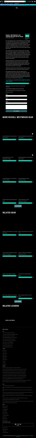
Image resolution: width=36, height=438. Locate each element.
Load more (18, 206)
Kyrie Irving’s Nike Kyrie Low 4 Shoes (10, 295)
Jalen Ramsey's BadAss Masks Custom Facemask (10, 337)
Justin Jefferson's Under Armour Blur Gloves (9, 339)
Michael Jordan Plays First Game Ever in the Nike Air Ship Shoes (12, 367)
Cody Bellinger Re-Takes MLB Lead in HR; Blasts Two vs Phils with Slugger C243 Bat (14, 375)
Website (7, 101)
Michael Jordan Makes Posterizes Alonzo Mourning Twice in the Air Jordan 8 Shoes (14, 381)
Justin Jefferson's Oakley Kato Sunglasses (9, 332)
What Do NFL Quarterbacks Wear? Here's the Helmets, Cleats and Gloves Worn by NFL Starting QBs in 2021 (18, 392)
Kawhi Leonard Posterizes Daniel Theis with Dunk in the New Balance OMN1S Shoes (14, 377)
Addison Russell (5, 356)
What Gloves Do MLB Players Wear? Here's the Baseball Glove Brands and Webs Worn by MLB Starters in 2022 (17, 388)
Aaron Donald (4, 350)
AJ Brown (4, 361)
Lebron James (22, 4)
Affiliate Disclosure (5, 429)
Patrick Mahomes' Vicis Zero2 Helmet (8, 343)
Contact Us (28, 435)
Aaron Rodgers (5, 353)
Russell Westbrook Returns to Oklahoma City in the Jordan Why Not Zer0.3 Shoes (14, 372)
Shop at (25, 160)
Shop (17, 83)
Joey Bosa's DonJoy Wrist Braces (7, 345)
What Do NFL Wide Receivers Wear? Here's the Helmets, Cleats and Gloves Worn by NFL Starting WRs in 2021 (18, 401)
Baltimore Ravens (5, 420)
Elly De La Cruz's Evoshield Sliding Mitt (8, 342)
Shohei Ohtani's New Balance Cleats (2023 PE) (9, 340)
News (8, 3)
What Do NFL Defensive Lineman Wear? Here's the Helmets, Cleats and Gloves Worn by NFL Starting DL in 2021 (17, 396)
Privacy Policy (4, 430)
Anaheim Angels (5, 407)
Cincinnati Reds (5, 410)
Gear (5, 3)
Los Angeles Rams (5, 409)
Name (7, 94)
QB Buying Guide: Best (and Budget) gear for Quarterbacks (11, 399)
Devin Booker (27, 4)
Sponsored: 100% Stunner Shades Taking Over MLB (10, 402)
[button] (32, 1)
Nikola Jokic (2, 4)
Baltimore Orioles (5, 418)
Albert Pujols (4, 364)
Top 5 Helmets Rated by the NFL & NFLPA (8, 385)
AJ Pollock (4, 362)
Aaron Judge (4, 351)
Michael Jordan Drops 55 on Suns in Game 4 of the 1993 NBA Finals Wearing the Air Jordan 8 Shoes (17, 380)
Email (7, 97)
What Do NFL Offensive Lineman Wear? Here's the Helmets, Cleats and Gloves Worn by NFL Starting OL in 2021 (17, 390)
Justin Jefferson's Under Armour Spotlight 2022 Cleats (10, 334)
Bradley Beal (32, 4)
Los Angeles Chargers (6, 415)
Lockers (2, 3)
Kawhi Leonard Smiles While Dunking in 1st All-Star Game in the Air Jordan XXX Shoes (15, 369)
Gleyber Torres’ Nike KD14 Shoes (9, 273)
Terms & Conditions (5, 432)
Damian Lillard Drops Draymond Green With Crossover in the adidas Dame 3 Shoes (14, 370)
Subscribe (11, 3)
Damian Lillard (16, 4)
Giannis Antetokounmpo (9, 4)
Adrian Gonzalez (5, 359)
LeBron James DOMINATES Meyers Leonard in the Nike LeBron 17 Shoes (13, 378)
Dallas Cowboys (5, 412)
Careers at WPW (5, 427)
